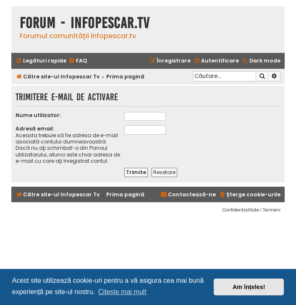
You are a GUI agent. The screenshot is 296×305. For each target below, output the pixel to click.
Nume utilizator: (38, 115)
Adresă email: (35, 128)
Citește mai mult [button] (122, 291)
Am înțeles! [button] (249, 287)
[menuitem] (77, 61)
